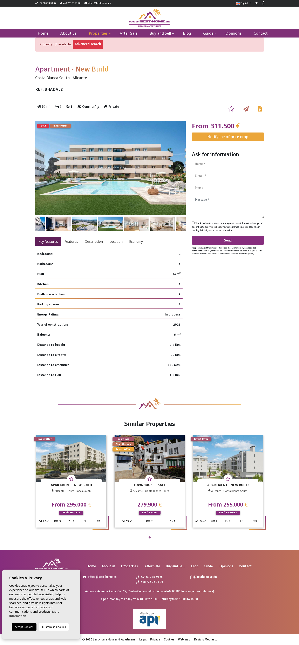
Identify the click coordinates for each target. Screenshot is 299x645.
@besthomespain (203, 577)
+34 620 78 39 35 (45, 3)
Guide (208, 33)
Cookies (169, 639)
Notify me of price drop (227, 136)
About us (68, 33)
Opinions (233, 33)
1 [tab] (150, 537)
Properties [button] (98, 33)
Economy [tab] (136, 241)
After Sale (128, 33)
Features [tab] (71, 241)
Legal (143, 639)
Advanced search (88, 44)
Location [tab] (116, 241)
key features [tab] (48, 241)
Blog (187, 33)
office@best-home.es (99, 3)
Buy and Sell (160, 33)
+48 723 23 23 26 (70, 3)
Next (180, 168)
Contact (261, 33)
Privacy (155, 639)
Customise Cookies (54, 627)
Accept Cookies (24, 627)
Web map (184, 639)
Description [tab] (94, 241)
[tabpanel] (71, 483)
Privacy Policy (216, 227)
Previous (40, 168)
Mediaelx (211, 639)
